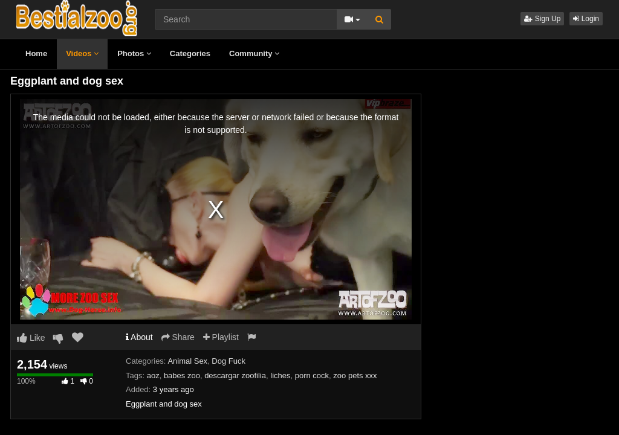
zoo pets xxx (355, 375)
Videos (82, 53)
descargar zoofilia (235, 375)
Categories (190, 53)
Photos (134, 53)
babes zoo (182, 375)
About (139, 337)
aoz (153, 375)
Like (31, 338)
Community (254, 53)
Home (36, 53)
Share (178, 337)
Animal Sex (187, 361)
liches (280, 375)
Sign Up (542, 18)
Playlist (221, 337)
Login (586, 18)
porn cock (312, 375)
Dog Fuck (228, 361)
